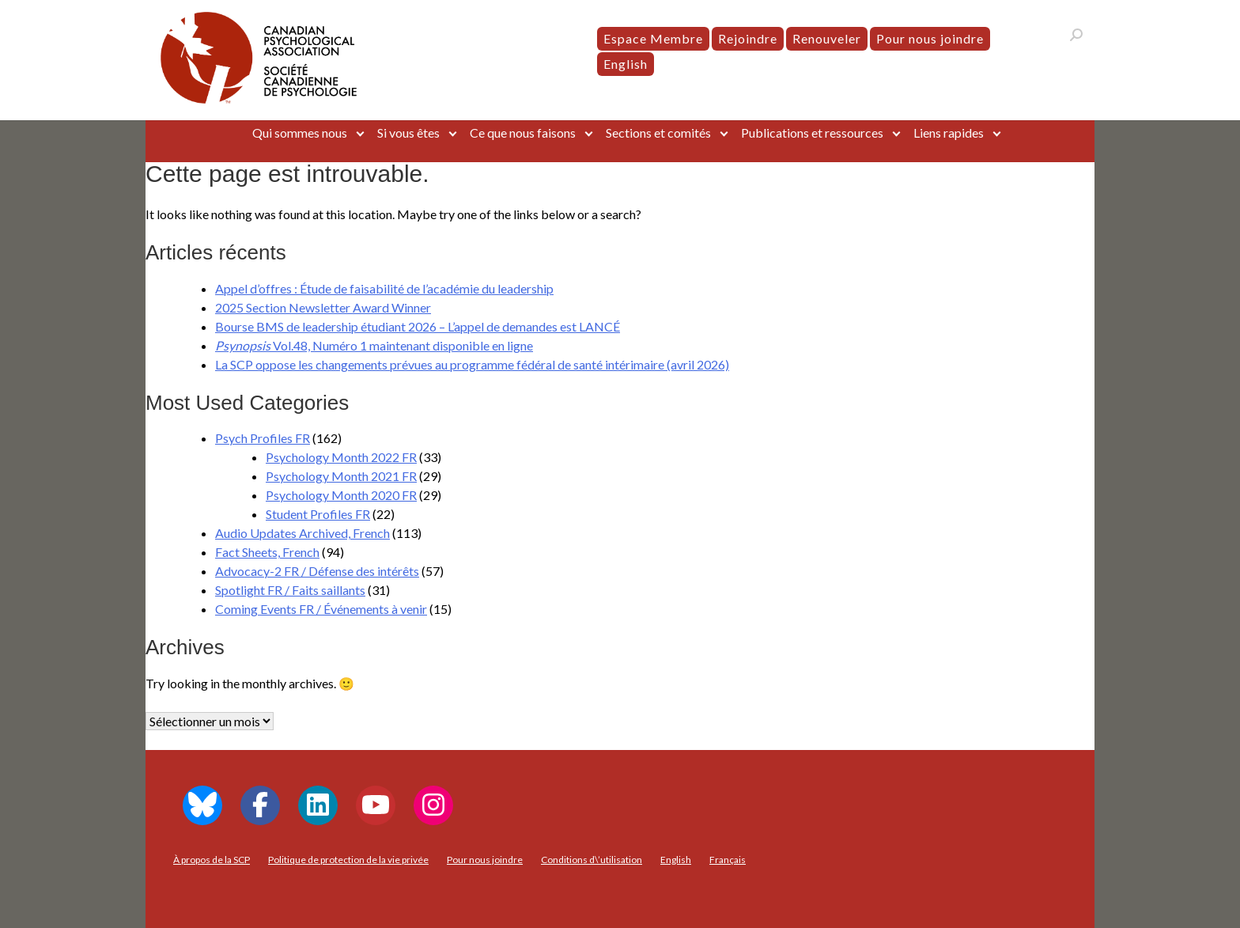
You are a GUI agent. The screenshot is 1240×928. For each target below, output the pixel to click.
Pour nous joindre (930, 38)
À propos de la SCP (211, 860)
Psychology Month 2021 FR (341, 475)
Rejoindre (747, 38)
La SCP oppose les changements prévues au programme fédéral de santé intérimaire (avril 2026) (472, 364)
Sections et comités (658, 132)
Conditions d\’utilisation (591, 860)
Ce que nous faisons (523, 132)
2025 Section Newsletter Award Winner (323, 307)
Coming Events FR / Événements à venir (321, 608)
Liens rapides (948, 132)
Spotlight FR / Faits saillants (290, 589)
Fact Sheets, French (267, 551)
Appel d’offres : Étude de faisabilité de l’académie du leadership (384, 288)
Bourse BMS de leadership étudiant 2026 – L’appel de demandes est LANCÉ (417, 326)
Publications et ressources (812, 132)
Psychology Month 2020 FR (341, 494)
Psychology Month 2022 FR (341, 456)
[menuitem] (625, 64)
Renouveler (826, 38)
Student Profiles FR (318, 513)
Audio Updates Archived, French (302, 532)
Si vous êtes (408, 132)
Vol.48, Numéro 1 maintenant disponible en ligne (374, 345)
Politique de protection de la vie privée (348, 860)
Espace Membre (653, 38)
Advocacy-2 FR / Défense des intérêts (317, 570)
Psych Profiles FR (262, 437)
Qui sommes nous (299, 132)
